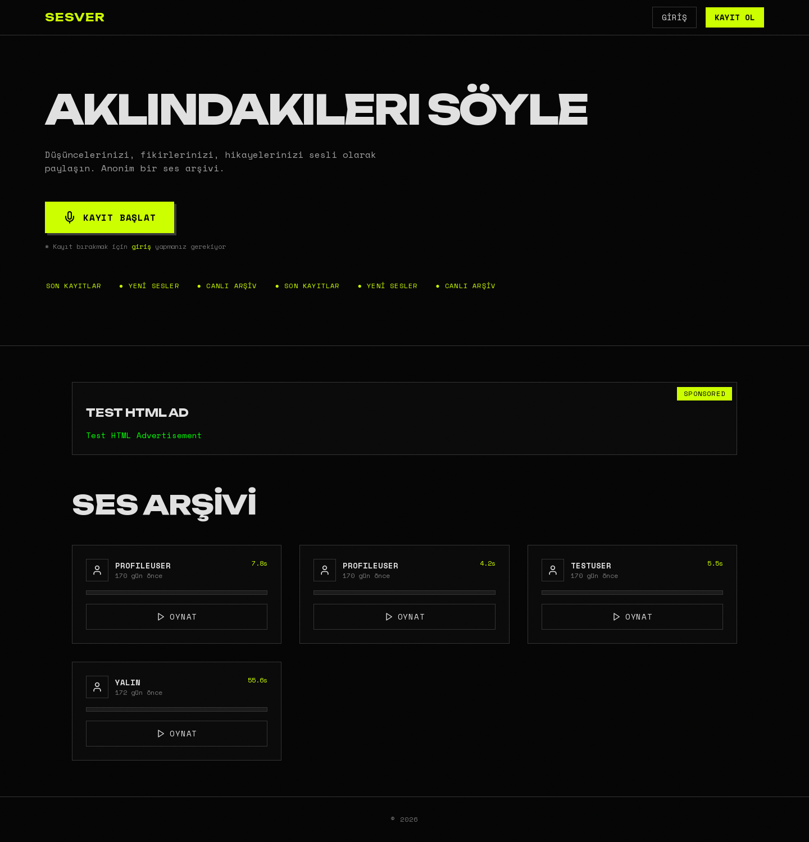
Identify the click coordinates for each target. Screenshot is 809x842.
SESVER (75, 17)
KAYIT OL (735, 17)
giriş (141, 246)
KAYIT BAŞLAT (109, 217)
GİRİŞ (674, 17)
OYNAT (176, 616)
